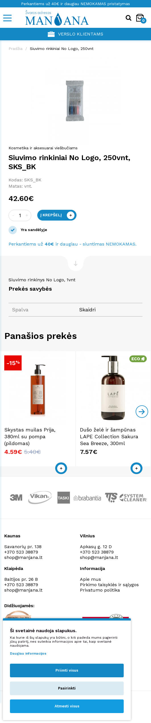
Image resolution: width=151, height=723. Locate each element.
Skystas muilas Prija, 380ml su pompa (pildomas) (29, 436)
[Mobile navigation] (7, 18)
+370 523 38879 (21, 552)
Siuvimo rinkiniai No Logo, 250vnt (62, 48)
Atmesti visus (67, 706)
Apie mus (90, 579)
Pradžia (15, 48)
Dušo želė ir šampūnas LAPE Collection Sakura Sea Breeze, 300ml (109, 436)
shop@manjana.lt (23, 557)
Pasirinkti (67, 688)
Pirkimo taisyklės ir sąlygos (109, 584)
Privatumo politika (100, 590)
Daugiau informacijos (28, 653)
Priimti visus (66, 670)
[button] (137, 61)
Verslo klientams (75, 34)
